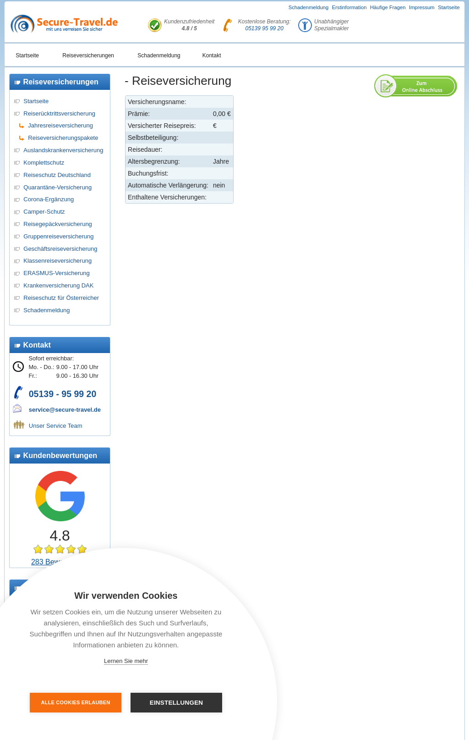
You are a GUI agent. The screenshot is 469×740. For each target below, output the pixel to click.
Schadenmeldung (309, 7)
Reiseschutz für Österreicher (61, 297)
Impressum (422, 7)
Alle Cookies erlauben (75, 702)
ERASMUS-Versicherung (56, 273)
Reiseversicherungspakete (63, 137)
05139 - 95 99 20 (62, 394)
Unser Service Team (55, 425)
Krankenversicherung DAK (58, 285)
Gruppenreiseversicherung (58, 236)
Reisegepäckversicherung (57, 224)
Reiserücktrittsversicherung (59, 113)
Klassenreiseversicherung (57, 260)
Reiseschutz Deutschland (57, 174)
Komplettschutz (43, 162)
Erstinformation (349, 7)
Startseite (449, 7)
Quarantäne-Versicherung (57, 187)
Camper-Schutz (44, 211)
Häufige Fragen (388, 7)
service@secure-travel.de (65, 409)
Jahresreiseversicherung (60, 125)
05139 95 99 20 (264, 28)
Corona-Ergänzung (48, 199)
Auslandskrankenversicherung (63, 150)
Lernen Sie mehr (126, 660)
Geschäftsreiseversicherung (60, 248)
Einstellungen (176, 702)
